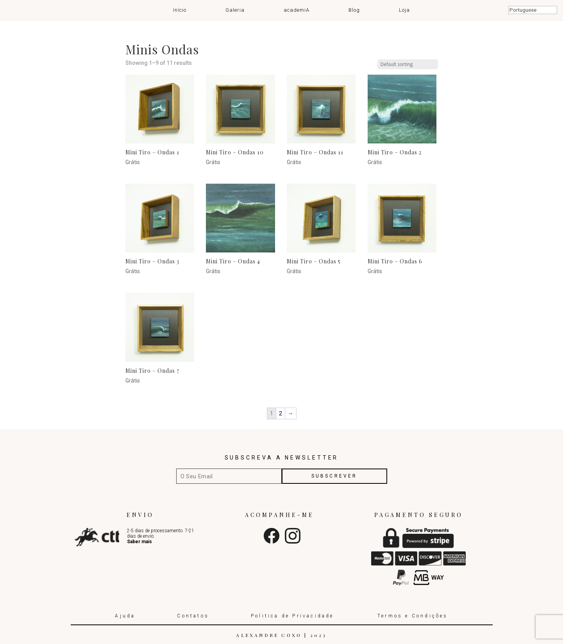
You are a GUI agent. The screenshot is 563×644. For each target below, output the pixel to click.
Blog (354, 10)
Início (179, 10)
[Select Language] (532, 10)
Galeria (235, 10)
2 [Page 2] (280, 413)
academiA (296, 10)
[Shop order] (407, 64)
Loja (404, 10)
